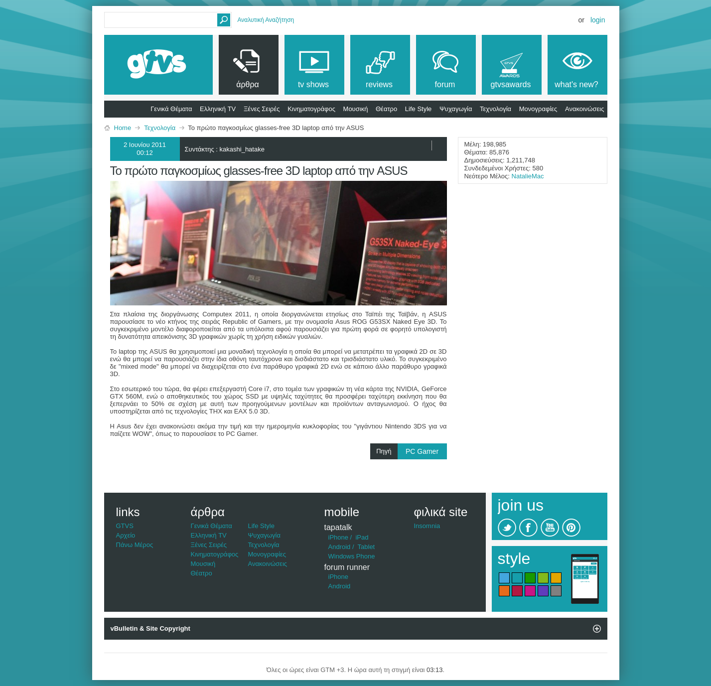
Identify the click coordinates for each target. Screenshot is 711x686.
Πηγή (411, 451)
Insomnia (427, 526)
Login (597, 20)
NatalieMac (528, 176)
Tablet (366, 546)
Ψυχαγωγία (455, 109)
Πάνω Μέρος (134, 545)
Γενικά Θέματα (171, 109)
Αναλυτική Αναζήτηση (266, 19)
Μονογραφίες (538, 109)
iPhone (338, 537)
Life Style (418, 109)
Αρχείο (126, 535)
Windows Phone (351, 556)
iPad (361, 537)
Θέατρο (386, 109)
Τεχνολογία (495, 109)
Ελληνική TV (218, 109)
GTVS (125, 526)
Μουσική (355, 109)
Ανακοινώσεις (584, 109)
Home (123, 128)
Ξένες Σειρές (262, 109)
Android (339, 546)
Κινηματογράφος (311, 109)
